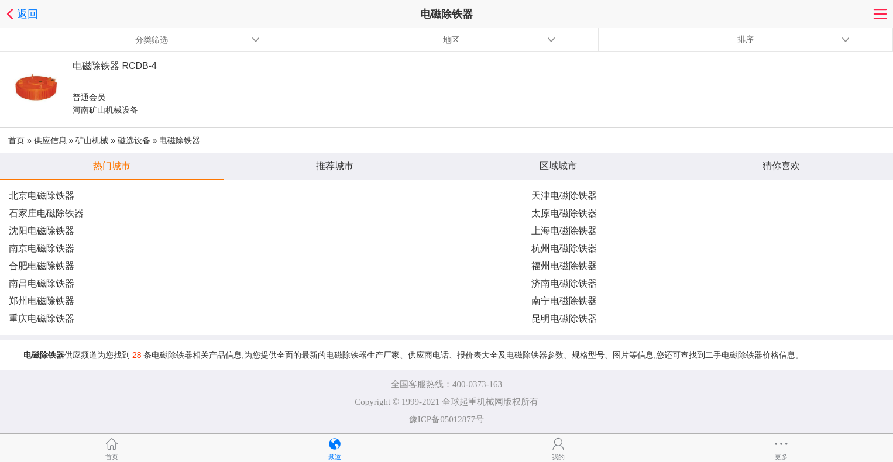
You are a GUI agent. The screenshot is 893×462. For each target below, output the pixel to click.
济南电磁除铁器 (564, 283)
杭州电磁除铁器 (564, 248)
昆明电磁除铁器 (564, 318)
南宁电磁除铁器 (564, 301)
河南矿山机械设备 (105, 110)
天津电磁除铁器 (564, 196)
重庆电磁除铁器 (41, 318)
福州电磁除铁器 (564, 266)
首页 (16, 140)
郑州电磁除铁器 (41, 301)
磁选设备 (134, 140)
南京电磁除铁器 (41, 248)
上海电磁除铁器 (564, 231)
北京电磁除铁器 (41, 196)
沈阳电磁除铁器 (41, 231)
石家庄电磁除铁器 (46, 213)
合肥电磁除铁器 (41, 266)
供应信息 (50, 140)
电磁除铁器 (179, 140)
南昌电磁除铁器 (41, 283)
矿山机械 (91, 140)
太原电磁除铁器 (564, 213)
